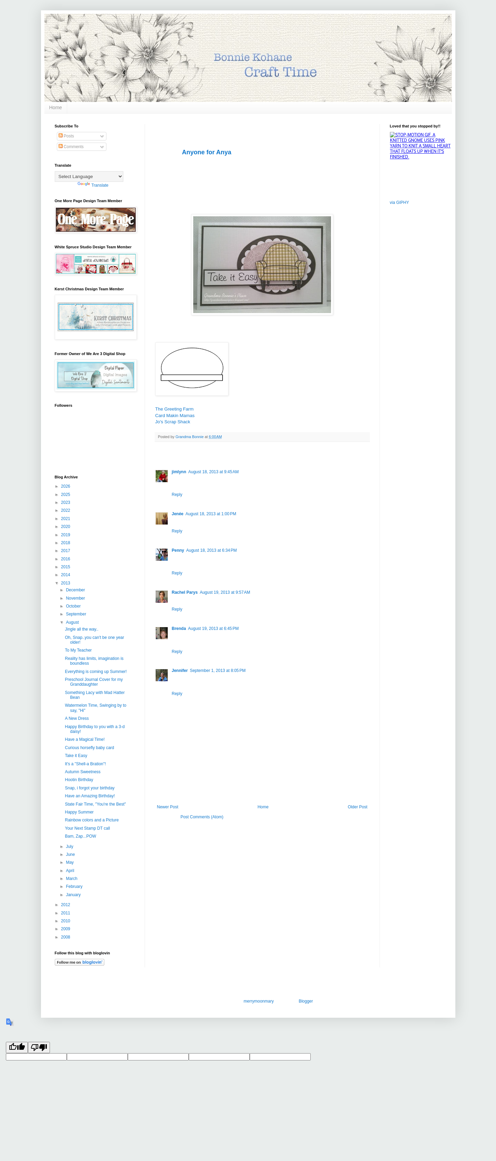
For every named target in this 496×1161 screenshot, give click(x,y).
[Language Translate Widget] (89, 176)
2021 (66, 518)
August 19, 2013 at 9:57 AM (225, 592)
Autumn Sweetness (82, 771)
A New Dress (77, 718)
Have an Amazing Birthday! (90, 796)
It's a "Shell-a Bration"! (85, 763)
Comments (71, 146)
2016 (66, 559)
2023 (66, 502)
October (74, 606)
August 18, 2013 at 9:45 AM (213, 471)
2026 (66, 486)
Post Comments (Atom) (202, 817)
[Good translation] (17, 1047)
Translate (93, 185)
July (70, 846)
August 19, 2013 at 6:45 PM (213, 628)
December (76, 590)
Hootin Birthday (79, 779)
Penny (178, 550)
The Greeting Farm (174, 409)
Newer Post (167, 807)
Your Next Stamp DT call (87, 828)
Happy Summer (79, 812)
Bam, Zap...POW (80, 836)
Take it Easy (76, 755)
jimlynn (179, 471)
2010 (66, 921)
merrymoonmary (258, 1001)
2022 (66, 510)
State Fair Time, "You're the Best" (95, 804)
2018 (66, 542)
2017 (66, 550)
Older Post (358, 807)
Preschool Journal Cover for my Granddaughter (94, 682)
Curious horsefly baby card (89, 747)
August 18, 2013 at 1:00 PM (211, 513)
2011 (66, 913)
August (73, 622)
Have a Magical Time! (84, 739)
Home (55, 107)
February (74, 886)
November (76, 598)
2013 (66, 583)
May (70, 862)
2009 (66, 928)
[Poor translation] (39, 1047)
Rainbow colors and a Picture (91, 820)
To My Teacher (78, 650)
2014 (66, 574)
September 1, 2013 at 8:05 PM (218, 670)
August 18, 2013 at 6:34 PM (211, 550)
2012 (66, 904)
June (71, 854)
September (76, 614)
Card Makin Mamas (175, 415)
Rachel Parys (185, 592)
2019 (66, 534)
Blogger (306, 1001)
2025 (66, 494)
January (74, 894)
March (72, 878)
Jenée (178, 513)
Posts (66, 136)
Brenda (179, 628)
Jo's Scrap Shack (172, 421)
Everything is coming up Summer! (95, 671)
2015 (66, 566)
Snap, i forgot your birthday (89, 788)
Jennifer (180, 670)
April (70, 870)
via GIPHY (399, 202)
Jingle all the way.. (81, 629)
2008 (66, 937)
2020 (66, 526)
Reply (177, 494)
